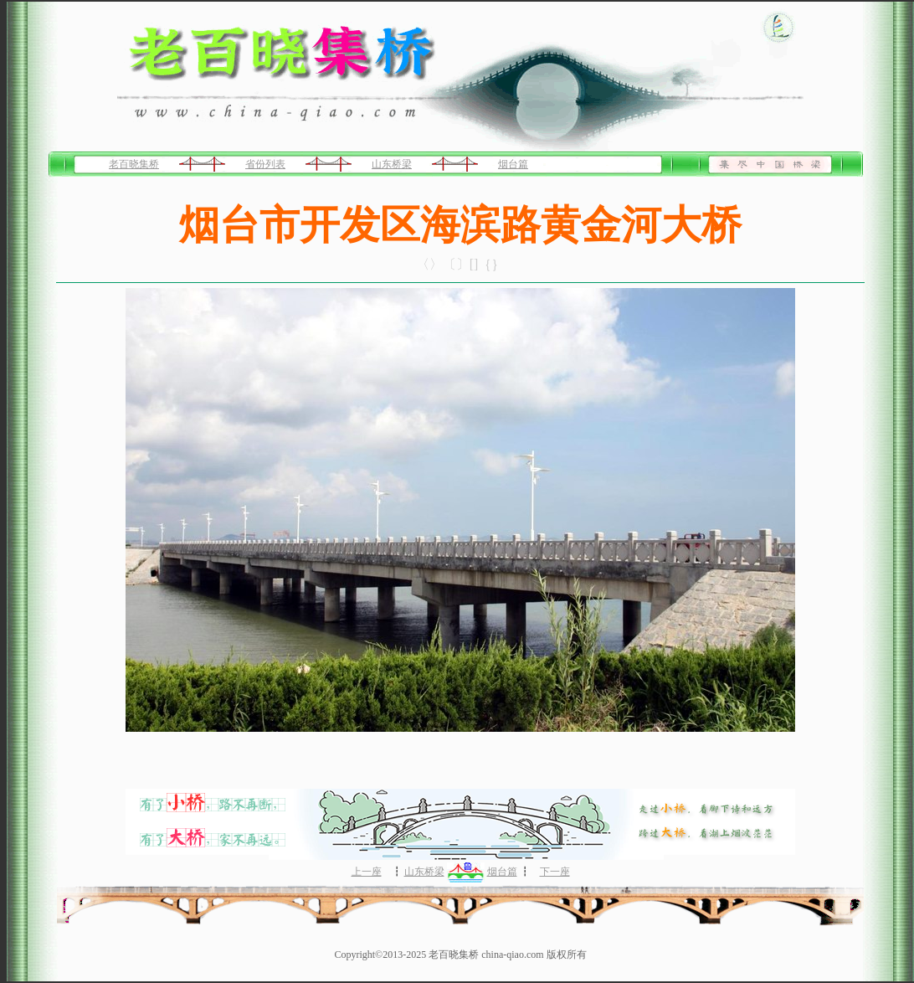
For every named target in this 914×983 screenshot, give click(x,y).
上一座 (367, 871)
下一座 (555, 871)
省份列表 (265, 164)
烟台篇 (513, 164)
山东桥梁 (392, 164)
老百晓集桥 (134, 164)
